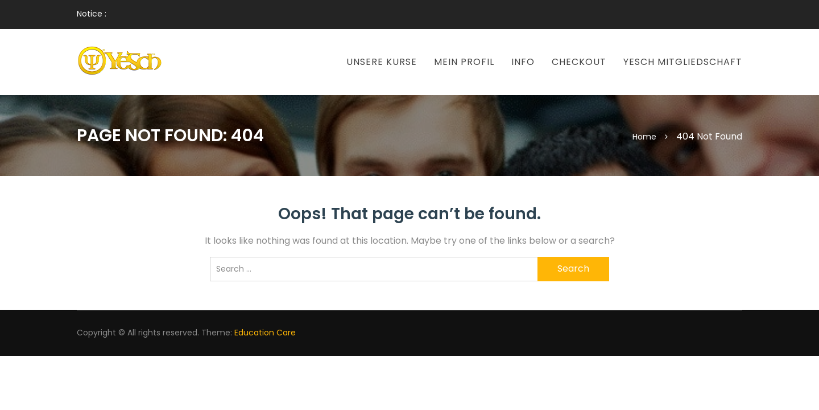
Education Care (265, 332)
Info (523, 61)
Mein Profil (464, 61)
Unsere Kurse (381, 61)
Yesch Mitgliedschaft (682, 61)
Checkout (579, 61)
